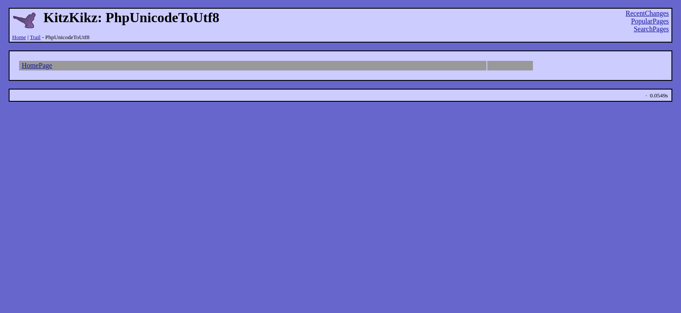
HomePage (37, 65)
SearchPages (651, 29)
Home (19, 37)
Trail (35, 37)
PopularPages (650, 21)
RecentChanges (647, 13)
